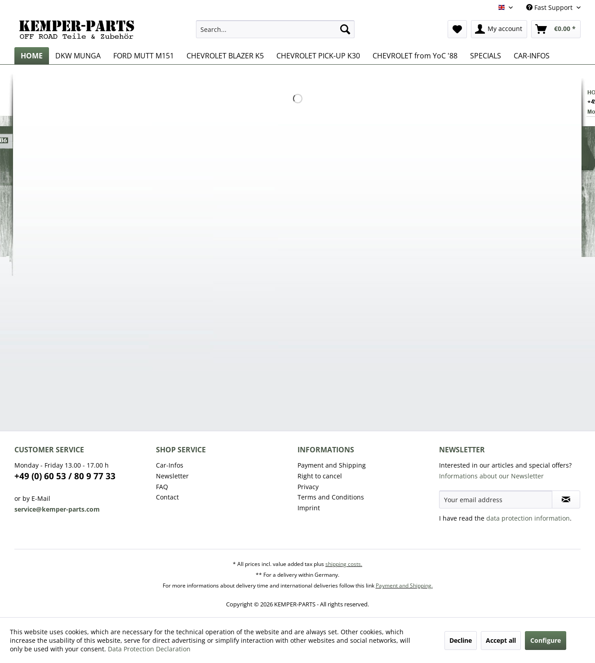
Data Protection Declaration (149, 649)
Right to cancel (320, 476)
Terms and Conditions (331, 497)
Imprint (309, 508)
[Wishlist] (457, 29)
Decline (460, 640)
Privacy (308, 486)
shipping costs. (343, 564)
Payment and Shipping (332, 465)
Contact (167, 497)
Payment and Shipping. (404, 585)
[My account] (499, 29)
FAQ (162, 486)
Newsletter (172, 476)
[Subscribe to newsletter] (566, 499)
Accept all (501, 640)
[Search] (345, 29)
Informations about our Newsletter (491, 476)
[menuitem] (275, 29)
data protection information (528, 518)
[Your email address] (495, 499)
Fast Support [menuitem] (550, 7)
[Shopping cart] (556, 29)
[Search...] (275, 29)
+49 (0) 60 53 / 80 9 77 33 (64, 476)
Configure (545, 640)
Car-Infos (169, 465)
